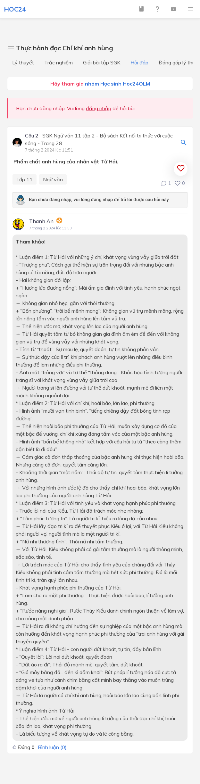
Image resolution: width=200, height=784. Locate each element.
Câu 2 (31, 136)
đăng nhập (98, 108)
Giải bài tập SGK (101, 62)
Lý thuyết (23, 62)
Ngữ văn (53, 179)
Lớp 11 (24, 179)
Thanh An (41, 221)
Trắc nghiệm (58, 62)
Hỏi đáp (139, 62)
